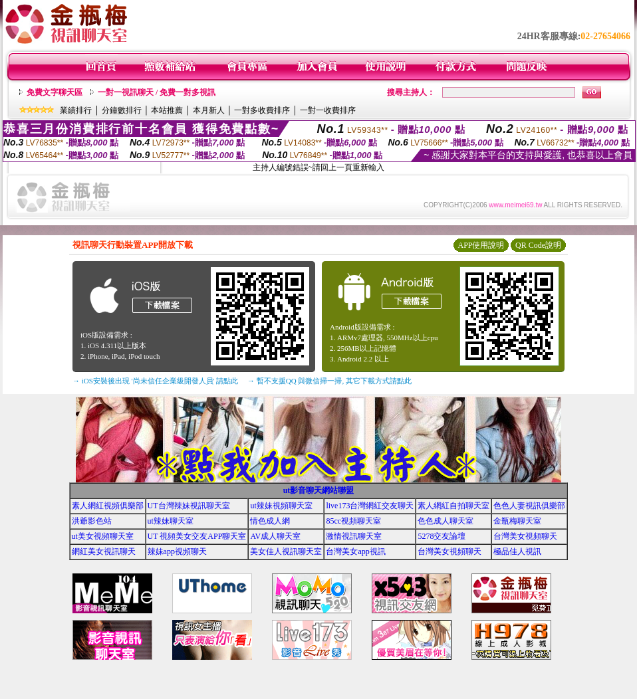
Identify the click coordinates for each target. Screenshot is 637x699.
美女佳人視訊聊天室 (286, 551)
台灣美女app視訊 (355, 551)
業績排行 (76, 110)
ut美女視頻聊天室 (103, 536)
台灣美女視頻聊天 (525, 536)
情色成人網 (270, 521)
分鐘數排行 (122, 110)
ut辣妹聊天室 (170, 521)
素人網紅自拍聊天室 (453, 505)
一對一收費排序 (328, 110)
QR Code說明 (538, 245)
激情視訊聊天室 (354, 536)
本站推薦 (167, 110)
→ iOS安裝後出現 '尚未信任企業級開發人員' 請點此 (155, 381)
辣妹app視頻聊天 (177, 551)
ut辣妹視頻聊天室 (281, 505)
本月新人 (209, 110)
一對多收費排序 (262, 110)
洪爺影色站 (92, 521)
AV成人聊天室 (275, 536)
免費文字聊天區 (54, 92)
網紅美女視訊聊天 (104, 551)
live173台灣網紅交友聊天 (370, 505)
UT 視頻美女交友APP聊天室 (197, 536)
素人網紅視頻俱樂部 (108, 505)
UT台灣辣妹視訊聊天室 (189, 505)
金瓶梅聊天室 (517, 521)
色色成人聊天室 (445, 521)
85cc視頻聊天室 (353, 521)
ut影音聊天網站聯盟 (318, 490)
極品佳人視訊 (517, 551)
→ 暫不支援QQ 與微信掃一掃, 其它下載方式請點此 (329, 381)
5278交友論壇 (441, 536)
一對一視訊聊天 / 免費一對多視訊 (156, 92)
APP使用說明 (480, 245)
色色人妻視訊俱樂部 (529, 505)
